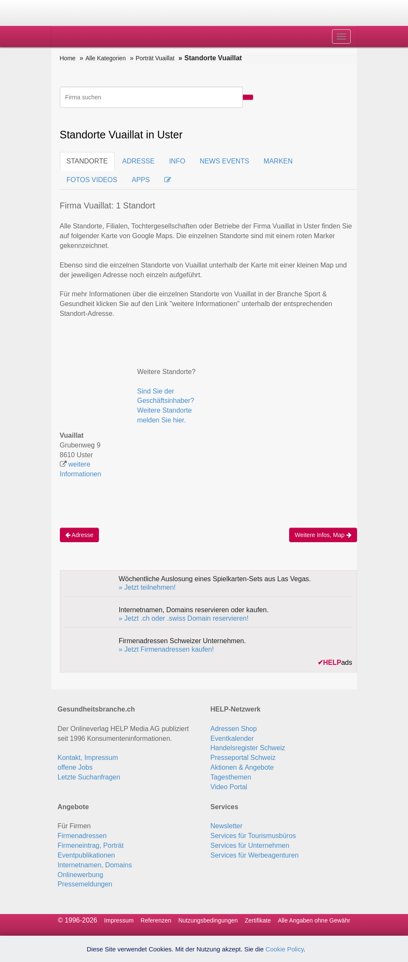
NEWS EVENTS (224, 161)
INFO (177, 161)
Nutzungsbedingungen (208, 920)
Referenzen (156, 920)
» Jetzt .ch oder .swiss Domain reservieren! (184, 618)
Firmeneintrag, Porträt (91, 845)
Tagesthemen (231, 777)
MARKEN (278, 161)
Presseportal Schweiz (243, 757)
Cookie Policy (284, 949)
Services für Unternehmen (250, 845)
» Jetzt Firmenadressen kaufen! (166, 649)
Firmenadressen (82, 835)
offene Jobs (75, 767)
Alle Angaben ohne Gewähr (314, 920)
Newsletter (227, 826)
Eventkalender (232, 738)
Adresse (79, 535)
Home (68, 58)
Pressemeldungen (85, 884)
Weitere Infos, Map (323, 535)
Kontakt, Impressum (88, 757)
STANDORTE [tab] (87, 161)
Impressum (118, 920)
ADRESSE (138, 161)
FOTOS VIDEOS (92, 179)
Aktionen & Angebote (242, 767)
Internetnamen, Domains (95, 865)
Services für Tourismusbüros (253, 835)
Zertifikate (257, 920)
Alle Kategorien (105, 58)
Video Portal (229, 786)
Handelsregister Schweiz (248, 747)
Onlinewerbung (81, 874)
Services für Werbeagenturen (255, 855)
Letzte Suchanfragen (89, 777)
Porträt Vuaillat (155, 58)
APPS (141, 179)
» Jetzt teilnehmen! (147, 587)
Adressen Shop (234, 728)
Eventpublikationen (86, 855)
